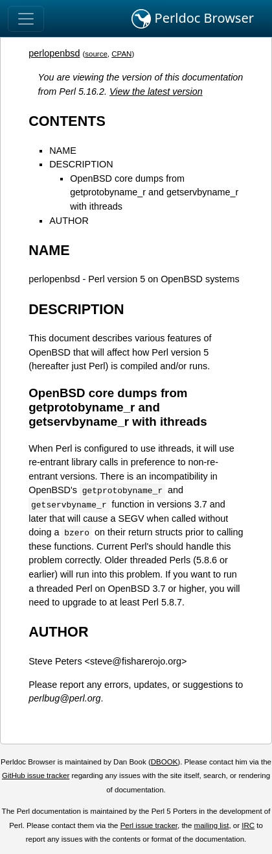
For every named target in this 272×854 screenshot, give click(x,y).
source (96, 54)
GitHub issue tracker (35, 775)
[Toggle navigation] (26, 19)
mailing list (211, 825)
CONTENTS (67, 121)
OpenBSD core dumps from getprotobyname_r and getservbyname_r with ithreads (154, 192)
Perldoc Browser (192, 19)
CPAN (121, 54)
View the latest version (156, 91)
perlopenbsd (54, 53)
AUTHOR (69, 220)
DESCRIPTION (81, 164)
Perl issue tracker (148, 825)
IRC (248, 825)
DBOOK (164, 762)
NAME (62, 150)
